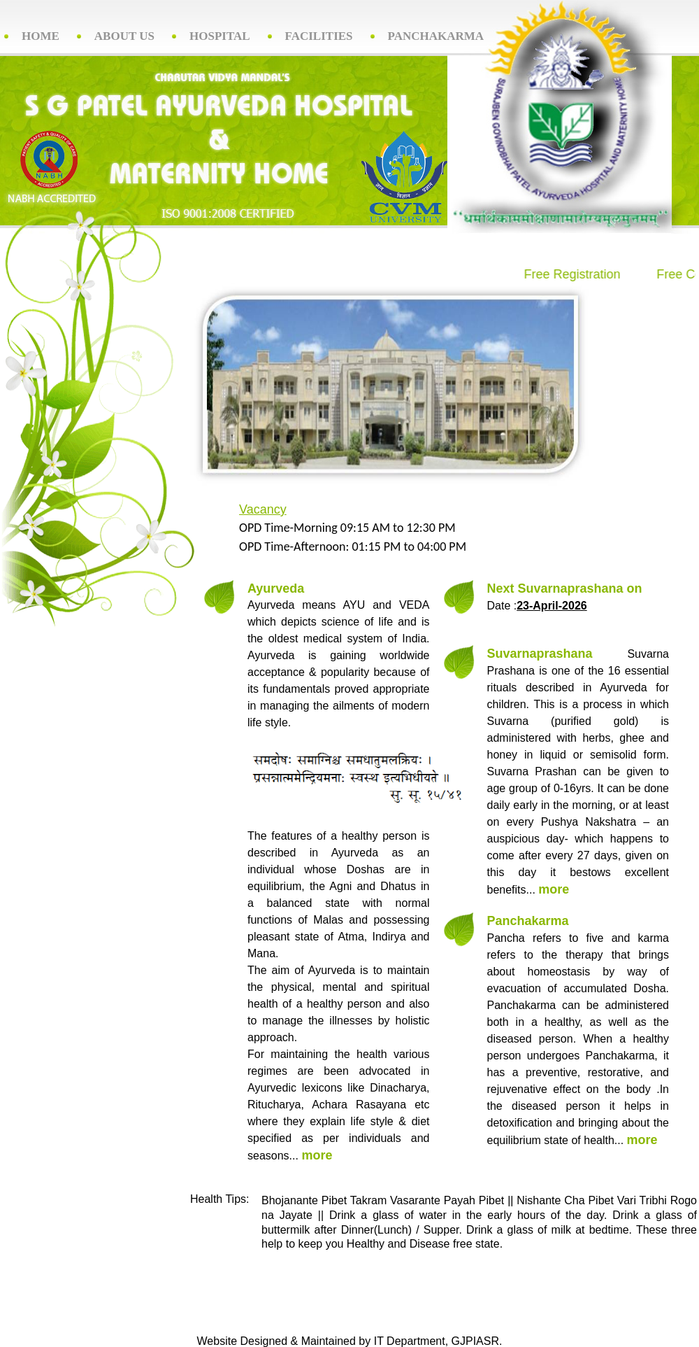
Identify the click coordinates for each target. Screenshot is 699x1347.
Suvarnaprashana (540, 654)
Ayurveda (275, 588)
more (316, 1155)
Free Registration (563, 274)
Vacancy (263, 509)
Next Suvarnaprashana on (564, 588)
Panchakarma (528, 921)
